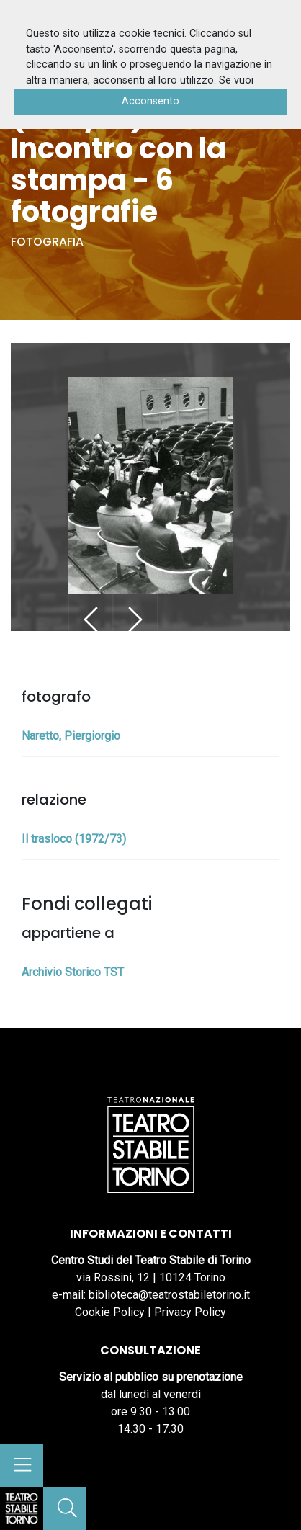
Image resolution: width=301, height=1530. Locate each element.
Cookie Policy (110, 1312)
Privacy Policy (190, 1312)
